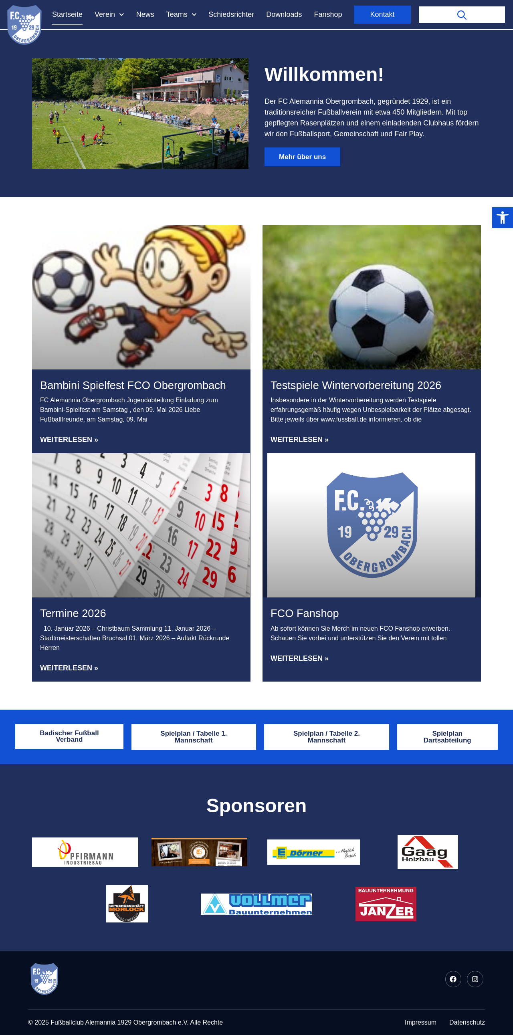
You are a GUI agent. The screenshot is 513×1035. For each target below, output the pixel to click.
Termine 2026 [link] (73, 613)
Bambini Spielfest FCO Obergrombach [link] (133, 385)
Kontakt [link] (382, 14)
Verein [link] (109, 14)
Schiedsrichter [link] (231, 14)
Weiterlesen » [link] (69, 440)
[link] (502, 217)
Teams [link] (181, 14)
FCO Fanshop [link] (305, 613)
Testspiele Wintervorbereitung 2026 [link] (356, 385)
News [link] (145, 14)
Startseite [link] (67, 14)
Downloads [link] (284, 14)
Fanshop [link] (328, 14)
